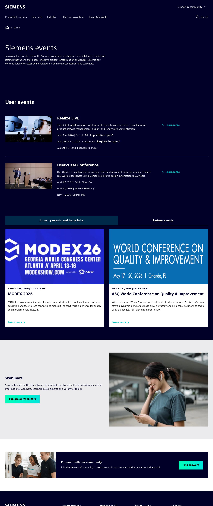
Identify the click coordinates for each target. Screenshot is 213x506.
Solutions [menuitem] (37, 16)
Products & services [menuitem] (16, 16)
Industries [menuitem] (52, 16)
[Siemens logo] (15, 7)
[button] (170, 125)
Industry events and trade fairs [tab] (61, 220)
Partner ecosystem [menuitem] (73, 16)
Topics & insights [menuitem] (98, 16)
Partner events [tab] (163, 220)
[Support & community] (192, 7)
